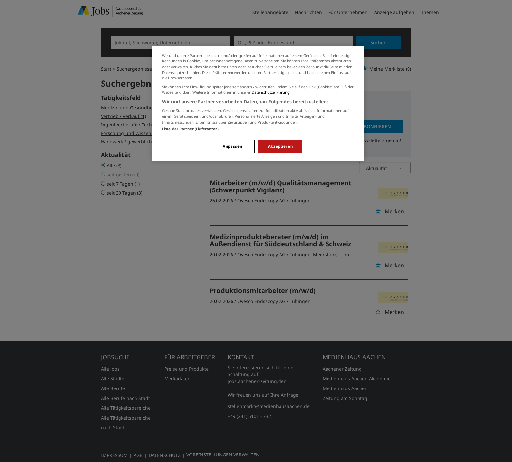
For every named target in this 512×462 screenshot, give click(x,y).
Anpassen (232, 146)
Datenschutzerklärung (271, 92)
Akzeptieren (280, 146)
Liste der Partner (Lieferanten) (190, 128)
